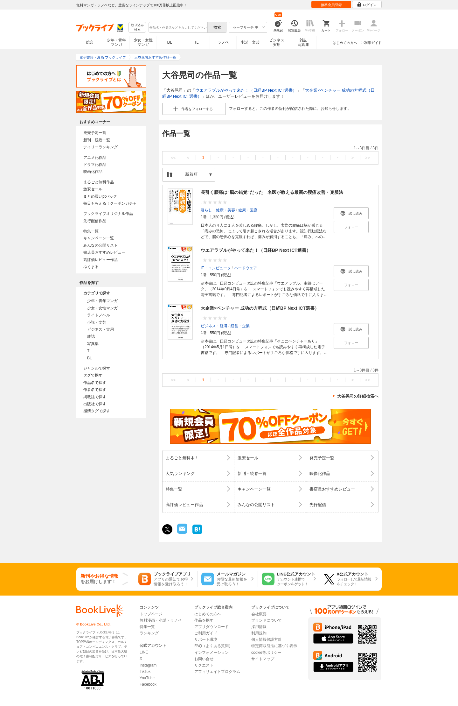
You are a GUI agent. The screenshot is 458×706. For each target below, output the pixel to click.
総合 (90, 42)
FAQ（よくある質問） (213, 646)
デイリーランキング (100, 147)
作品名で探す (94, 382)
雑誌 (91, 336)
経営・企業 (240, 325)
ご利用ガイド (371, 43)
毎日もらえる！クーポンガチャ (110, 203)
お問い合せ (203, 659)
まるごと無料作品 (98, 182)
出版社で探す (94, 404)
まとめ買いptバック (100, 196)
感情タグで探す (96, 411)
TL (196, 42)
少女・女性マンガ (143, 42)
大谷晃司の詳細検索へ (357, 396)
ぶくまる (91, 267)
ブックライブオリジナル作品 (108, 213)
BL (169, 42)
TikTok (145, 671)
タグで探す (92, 375)
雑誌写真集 (303, 42)
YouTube (147, 678)
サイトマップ (262, 659)
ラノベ (223, 42)
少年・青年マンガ (116, 42)
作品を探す (203, 620)
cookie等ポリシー (266, 652)
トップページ (151, 614)
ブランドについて (266, 620)
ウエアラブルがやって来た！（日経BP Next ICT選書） (246, 90)
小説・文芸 (250, 42)
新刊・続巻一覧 (96, 140)
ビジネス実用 (276, 42)
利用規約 (259, 633)
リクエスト (203, 665)
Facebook (148, 684)
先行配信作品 (94, 221)
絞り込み (137, 27)
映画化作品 (92, 171)
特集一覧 (91, 231)
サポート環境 (205, 639)
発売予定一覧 (94, 133)
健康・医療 (247, 210)
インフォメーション (211, 652)
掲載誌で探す (94, 397)
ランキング (149, 633)
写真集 (93, 344)
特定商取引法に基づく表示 (274, 646)
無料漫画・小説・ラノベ (161, 620)
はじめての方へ (345, 43)
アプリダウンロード (211, 627)
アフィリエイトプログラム (217, 671)
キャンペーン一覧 (98, 238)
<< (173, 157)
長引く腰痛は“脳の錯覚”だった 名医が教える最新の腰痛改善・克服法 (272, 192)
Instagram (148, 665)
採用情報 (259, 627)
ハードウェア (245, 267)
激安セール (92, 189)
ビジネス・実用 (100, 329)
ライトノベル (98, 315)
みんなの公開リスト (100, 245)
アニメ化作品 (94, 157)
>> (367, 157)
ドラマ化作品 (94, 164)
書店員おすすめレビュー (104, 252)
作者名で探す (94, 389)
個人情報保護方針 (266, 639)
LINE (144, 652)
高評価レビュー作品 (100, 260)
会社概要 (259, 614)
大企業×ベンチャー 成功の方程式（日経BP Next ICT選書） (260, 308)
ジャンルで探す (96, 368)
